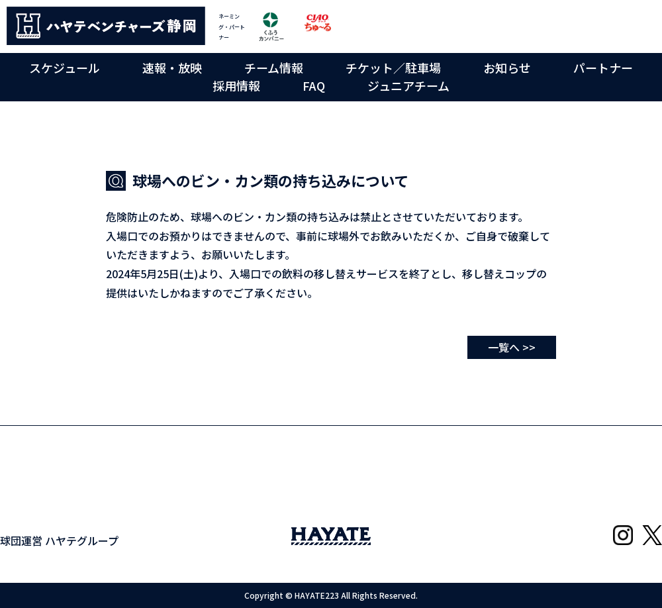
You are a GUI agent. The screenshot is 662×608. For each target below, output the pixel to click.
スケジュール (64, 67)
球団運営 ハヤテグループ (59, 540)
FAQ (314, 85)
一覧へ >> (512, 347)
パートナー (603, 67)
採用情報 (236, 85)
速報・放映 (172, 67)
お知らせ (507, 67)
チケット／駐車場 (393, 67)
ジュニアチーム (408, 85)
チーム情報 (273, 67)
